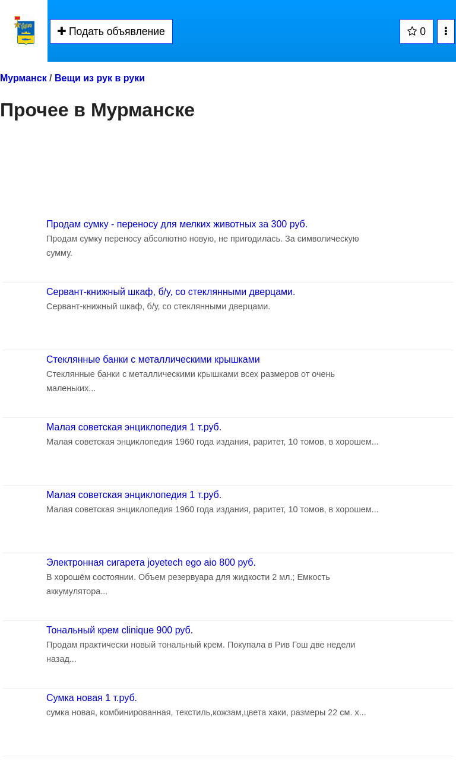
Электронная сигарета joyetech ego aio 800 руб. (151, 562)
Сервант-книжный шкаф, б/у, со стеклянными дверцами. (171, 292)
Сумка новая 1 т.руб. (91, 698)
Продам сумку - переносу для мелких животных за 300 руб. (177, 224)
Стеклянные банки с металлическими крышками (153, 359)
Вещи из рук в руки (100, 78)
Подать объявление (111, 31)
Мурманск (23, 78)
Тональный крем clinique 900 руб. (119, 630)
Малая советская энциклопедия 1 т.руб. (133, 427)
